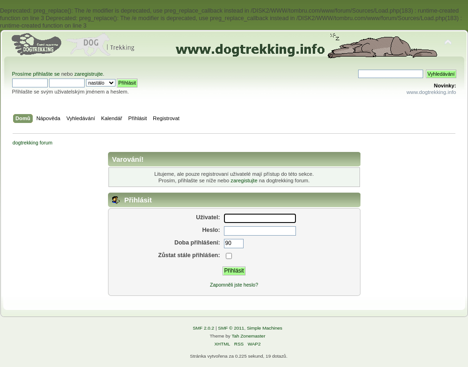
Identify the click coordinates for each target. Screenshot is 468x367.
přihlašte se (46, 74)
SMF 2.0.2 (203, 328)
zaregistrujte (88, 74)
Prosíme (22, 74)
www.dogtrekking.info (431, 92)
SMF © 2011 (231, 328)
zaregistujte (243, 180)
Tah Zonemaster (248, 335)
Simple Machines (264, 328)
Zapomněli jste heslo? (234, 285)
